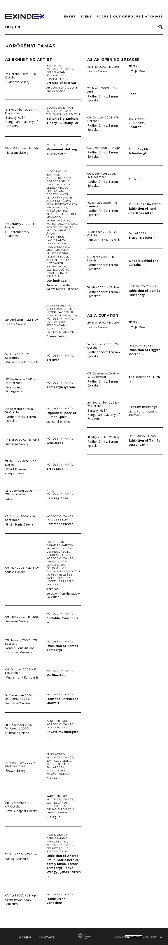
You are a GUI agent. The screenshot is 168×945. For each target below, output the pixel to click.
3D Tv (134, 66)
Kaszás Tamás (57, 210)
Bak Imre (53, 174)
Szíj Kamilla (55, 75)
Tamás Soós (55, 727)
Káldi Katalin (56, 207)
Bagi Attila (55, 65)
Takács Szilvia (57, 519)
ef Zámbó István (59, 548)
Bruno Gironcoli (60, 809)
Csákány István (58, 184)
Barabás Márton (59, 545)
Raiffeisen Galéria (17, 703)
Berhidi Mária (57, 838)
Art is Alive (56, 469)
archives (154, 16)
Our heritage (58, 280)
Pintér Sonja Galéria (19, 524)
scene (86, 16)
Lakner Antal (57, 240)
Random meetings (144, 407)
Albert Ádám (56, 171)
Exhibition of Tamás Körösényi (62, 648)
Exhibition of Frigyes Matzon (144, 352)
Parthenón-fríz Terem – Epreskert (21, 419)
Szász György (57, 770)
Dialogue (55, 817)
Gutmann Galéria (17, 733)
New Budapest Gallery (21, 811)
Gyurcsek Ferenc (60, 555)
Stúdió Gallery (15, 572)
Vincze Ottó (55, 584)
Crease (53, 778)
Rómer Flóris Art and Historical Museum (20, 650)
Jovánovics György (61, 204)
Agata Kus (56, 236)
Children (136, 127)
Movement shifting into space (61, 151)
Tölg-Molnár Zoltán (63, 114)
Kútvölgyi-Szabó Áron (59, 232)
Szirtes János (57, 802)
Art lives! (55, 360)
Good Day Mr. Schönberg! (139, 151)
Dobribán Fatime (59, 308)
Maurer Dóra (57, 253)
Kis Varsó (53, 217)
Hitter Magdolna (60, 312)
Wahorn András (59, 578)
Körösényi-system (62, 387)
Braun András (57, 835)
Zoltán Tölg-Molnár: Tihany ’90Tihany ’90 (62, 123)
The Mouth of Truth (144, 379)
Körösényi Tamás (59, 68)
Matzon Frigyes (140, 345)
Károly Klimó (56, 720)
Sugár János (56, 266)
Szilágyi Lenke (57, 848)
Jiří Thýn (52, 276)
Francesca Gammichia (136, 121)
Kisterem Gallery (16, 152)
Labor (9, 498)
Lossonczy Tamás (142, 286)
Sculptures (56, 443)
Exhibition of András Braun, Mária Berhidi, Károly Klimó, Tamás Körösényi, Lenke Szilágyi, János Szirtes (63, 866)
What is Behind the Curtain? (143, 263)
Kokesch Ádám (57, 220)
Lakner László (57, 243)
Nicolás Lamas (57, 246)
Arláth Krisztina (59, 305)
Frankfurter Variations (56, 901)
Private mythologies (62, 734)
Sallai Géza (55, 767)
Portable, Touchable (62, 620)
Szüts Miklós (56, 568)
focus (102, 16)
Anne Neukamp (57, 259)
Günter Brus (56, 806)
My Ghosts (56, 675)
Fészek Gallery (15, 324)
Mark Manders (58, 250)
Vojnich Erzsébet (60, 574)
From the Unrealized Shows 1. (62, 701)
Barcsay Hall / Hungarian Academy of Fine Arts (21, 121)
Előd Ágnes (55, 754)
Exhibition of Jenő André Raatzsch (142, 210)
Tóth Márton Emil (60, 331)
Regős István (56, 561)
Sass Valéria (56, 322)
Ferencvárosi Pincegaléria (14, 389)
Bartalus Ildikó (59, 760)
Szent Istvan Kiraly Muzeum (18, 902)
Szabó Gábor (57, 564)
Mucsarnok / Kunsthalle (21, 362)
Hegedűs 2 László (60, 581)
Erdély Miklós (57, 187)
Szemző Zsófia (57, 269)
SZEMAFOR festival (63, 83)
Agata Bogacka (59, 177)
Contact (46, 937)
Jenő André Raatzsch (145, 204)
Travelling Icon (142, 237)
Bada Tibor (55, 541)
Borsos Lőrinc (58, 181)
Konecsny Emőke (59, 764)
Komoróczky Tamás (61, 223)
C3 (161, 936)
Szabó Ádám (56, 72)
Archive (54, 589)
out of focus (126, 16)
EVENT (70, 16)
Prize (134, 94)
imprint (25, 937)
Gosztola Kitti (57, 194)
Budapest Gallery (17, 82)
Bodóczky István (59, 107)
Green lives (57, 336)
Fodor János (56, 191)
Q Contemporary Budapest (17, 234)
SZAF (49, 490)
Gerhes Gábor (57, 551)
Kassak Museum (17, 859)
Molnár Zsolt (57, 256)
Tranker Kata (57, 78)
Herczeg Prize (59, 498)
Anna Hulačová (58, 200)
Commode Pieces (61, 524)
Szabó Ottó (55, 328)
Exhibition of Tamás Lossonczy (144, 293)
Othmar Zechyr (58, 812)
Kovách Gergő (58, 773)
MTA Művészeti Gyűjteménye (16, 471)
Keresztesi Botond (61, 214)
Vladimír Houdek (59, 197)
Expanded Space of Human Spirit (61, 415)
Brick (134, 179)
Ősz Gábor (54, 263)
